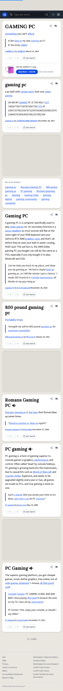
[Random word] (46, 14)
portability (24, 330)
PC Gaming (9, 620)
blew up (34, 423)
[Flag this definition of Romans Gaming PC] (56, 399)
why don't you (21, 499)
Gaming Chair (31, 195)
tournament (46, 277)
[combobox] (29, 14)
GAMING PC (10, 51)
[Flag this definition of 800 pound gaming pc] (56, 306)
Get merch (29, 58)
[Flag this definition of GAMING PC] (55, 26)
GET (47, 102)
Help (4, 660)
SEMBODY (22, 51)
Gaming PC (9, 287)
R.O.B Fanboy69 (24, 287)
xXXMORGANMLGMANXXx (27, 120)
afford (31, 34)
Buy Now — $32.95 (27, 71)
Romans (9, 412)
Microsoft (32, 598)
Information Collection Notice (45, 657)
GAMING (23, 102)
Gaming (16, 195)
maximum (13, 330)
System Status (39, 660)
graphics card (32, 239)
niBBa (24, 45)
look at (18, 41)
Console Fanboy (16, 594)
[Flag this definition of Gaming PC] (56, 214)
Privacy (5, 664)
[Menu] (58, 14)
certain (24, 92)
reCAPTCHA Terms (41, 670)
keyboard (24, 583)
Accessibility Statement (12, 674)
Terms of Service (9, 667)
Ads (4, 657)
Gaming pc (20, 412)
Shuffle (31, 639)
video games (17, 227)
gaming (35, 41)
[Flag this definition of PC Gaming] (56, 567)
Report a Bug (7, 677)
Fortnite (35, 277)
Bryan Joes (22, 505)
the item (33, 412)
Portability (10, 320)
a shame (18, 495)
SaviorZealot (22, 620)
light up (50, 269)
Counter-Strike (13, 476)
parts (31, 92)
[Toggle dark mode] (53, 14)
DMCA (4, 670)
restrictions (37, 602)
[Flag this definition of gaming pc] (56, 83)
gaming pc (9, 120)
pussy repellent (13, 231)
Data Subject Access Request (45, 664)
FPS (40, 106)
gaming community (26, 199)
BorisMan (28, 429)
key (21, 320)
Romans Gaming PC (31, 187)
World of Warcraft (42, 472)
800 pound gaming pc (14, 337)
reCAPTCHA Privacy (41, 667)
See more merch (46, 71)
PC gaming (26, 191)
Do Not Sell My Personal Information (43, 676)
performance (41, 460)
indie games (11, 583)
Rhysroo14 (30, 337)
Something (11, 34)
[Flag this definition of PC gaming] (56, 448)
